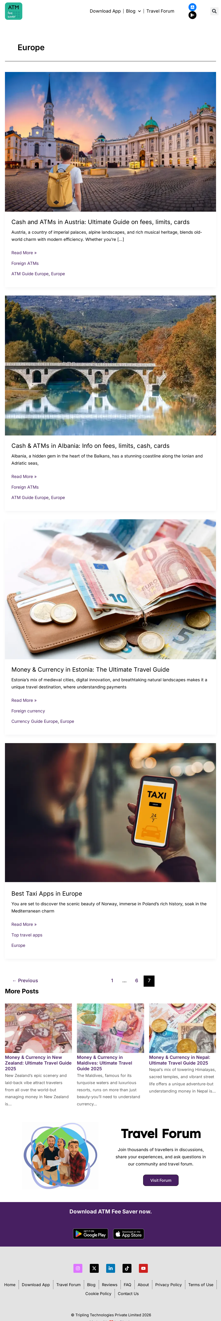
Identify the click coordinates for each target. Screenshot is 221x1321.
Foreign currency (28, 710)
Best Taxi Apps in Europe (46, 893)
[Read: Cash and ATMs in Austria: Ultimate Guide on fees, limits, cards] (110, 141)
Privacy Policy (168, 1284)
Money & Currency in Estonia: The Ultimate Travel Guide (90, 669)
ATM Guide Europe (30, 273)
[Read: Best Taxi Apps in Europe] (110, 812)
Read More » (24, 252)
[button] (214, 11)
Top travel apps (26, 935)
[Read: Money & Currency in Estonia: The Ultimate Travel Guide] (110, 589)
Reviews (109, 1284)
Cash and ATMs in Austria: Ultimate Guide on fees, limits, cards (100, 222)
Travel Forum (160, 11)
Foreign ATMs (25, 263)
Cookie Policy (98, 1293)
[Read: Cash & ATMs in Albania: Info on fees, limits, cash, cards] (110, 365)
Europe (58, 273)
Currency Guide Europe (34, 721)
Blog (91, 1284)
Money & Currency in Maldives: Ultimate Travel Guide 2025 (104, 1063)
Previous (25, 980)
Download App (105, 11)
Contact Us (128, 1293)
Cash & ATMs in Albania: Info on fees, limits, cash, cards (90, 445)
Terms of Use (200, 1284)
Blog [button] (133, 11)
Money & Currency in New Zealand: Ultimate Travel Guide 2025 (38, 1063)
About (143, 1284)
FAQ (127, 1284)
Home (9, 1284)
